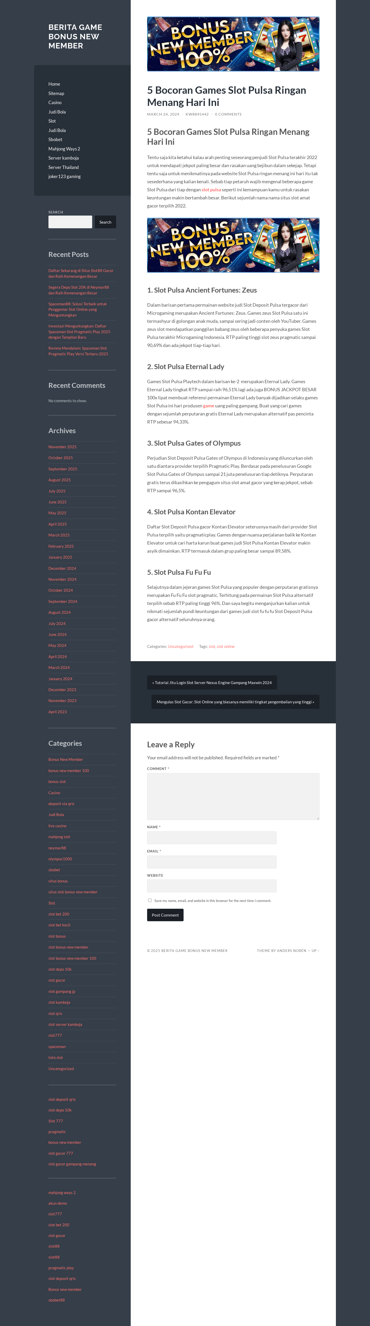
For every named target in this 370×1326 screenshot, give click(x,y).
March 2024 (59, 667)
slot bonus (57, 936)
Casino (54, 102)
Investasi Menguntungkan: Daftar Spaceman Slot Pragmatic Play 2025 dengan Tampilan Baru (79, 331)
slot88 (54, 1246)
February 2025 (61, 546)
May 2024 (57, 645)
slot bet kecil (59, 925)
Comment (158, 769)
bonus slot (57, 781)
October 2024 (60, 590)
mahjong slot (59, 836)
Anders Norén (291, 951)
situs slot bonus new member (73, 891)
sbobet (54, 869)
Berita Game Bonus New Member (75, 36)
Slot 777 (55, 1121)
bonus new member (64, 1142)
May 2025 (57, 512)
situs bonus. (58, 881)
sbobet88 (56, 1300)
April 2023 (57, 711)
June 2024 (57, 634)
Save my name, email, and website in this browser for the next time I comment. (212, 901)
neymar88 (57, 847)
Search (55, 212)
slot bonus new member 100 (72, 958)
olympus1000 (60, 858)
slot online (226, 646)
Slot (52, 121)
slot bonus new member (68, 947)
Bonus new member (65, 1289)
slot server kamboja (65, 1024)
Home (54, 84)
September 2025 (62, 468)
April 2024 (57, 656)
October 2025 (60, 457)
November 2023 (62, 700)
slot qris (55, 1013)
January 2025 (60, 557)
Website (155, 875)
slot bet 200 (58, 914)
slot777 (55, 1035)
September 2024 (62, 601)
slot (212, 646)
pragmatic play (61, 1267)
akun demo (57, 1203)
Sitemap (56, 93)
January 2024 (60, 678)
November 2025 (62, 446)
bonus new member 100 (68, 770)
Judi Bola (57, 112)
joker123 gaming (64, 176)
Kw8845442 (197, 114)
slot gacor (56, 980)
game (208, 405)
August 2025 (59, 479)
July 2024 (57, 623)
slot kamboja (59, 1002)
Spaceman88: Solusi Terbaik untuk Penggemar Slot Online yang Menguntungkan (77, 309)
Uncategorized (61, 1068)
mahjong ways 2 (62, 1192)
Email (154, 851)
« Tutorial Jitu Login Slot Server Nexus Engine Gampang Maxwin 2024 (212, 682)
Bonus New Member (65, 759)
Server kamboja (63, 158)
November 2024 (62, 579)
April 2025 (57, 524)
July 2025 (57, 491)
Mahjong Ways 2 (64, 148)
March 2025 (59, 535)
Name (154, 827)
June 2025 (57, 502)
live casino (57, 825)
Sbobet (55, 139)
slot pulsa (211, 189)
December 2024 (62, 568)
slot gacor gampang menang (72, 1163)
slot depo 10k (60, 969)
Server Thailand (63, 167)
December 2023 (62, 689)
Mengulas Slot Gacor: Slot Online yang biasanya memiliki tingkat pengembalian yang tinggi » (235, 701)
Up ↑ (315, 951)
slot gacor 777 (60, 1153)
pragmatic (57, 1131)
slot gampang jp (62, 991)
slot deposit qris (62, 1099)
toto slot (55, 1057)
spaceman (57, 1046)
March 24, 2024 (163, 114)
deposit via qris (61, 803)
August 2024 (59, 612)
